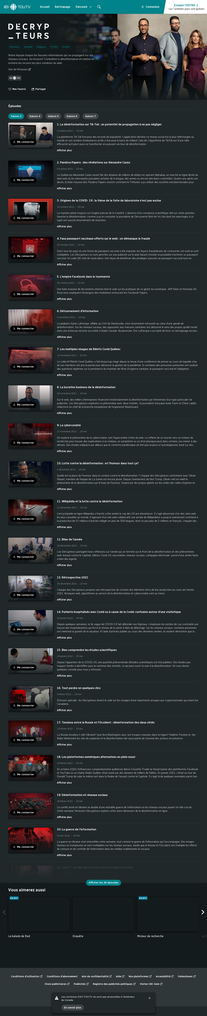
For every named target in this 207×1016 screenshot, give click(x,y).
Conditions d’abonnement (62, 976)
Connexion (148, 6)
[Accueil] (17, 6)
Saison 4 (34, 116)
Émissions (14, 47)
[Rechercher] (99, 7)
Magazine (41, 47)
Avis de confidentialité (97, 976)
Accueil (44, 6)
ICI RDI (54, 47)
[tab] (14, 106)
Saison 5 (53, 116)
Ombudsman (187, 976)
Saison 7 (90, 116)
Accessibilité (165, 976)
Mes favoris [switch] (17, 89)
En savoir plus (72, 1007)
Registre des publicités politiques (114, 984)
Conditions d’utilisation (27, 976)
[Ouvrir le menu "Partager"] (38, 89)
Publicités (81, 984)
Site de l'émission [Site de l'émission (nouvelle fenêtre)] (19, 69)
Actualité (28, 47)
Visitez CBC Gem (151, 984)
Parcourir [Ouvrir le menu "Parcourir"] (84, 7)
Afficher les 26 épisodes (104, 882)
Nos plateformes (140, 976)
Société (65, 47)
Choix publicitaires (57, 984)
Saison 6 (72, 116)
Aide (120, 976)
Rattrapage (62, 6)
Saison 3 (16, 116)
